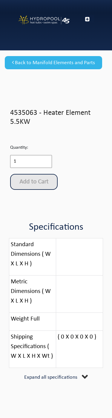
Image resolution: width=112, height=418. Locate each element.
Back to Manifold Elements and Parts (53, 63)
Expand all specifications (50, 377)
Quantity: (19, 147)
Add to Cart (33, 182)
